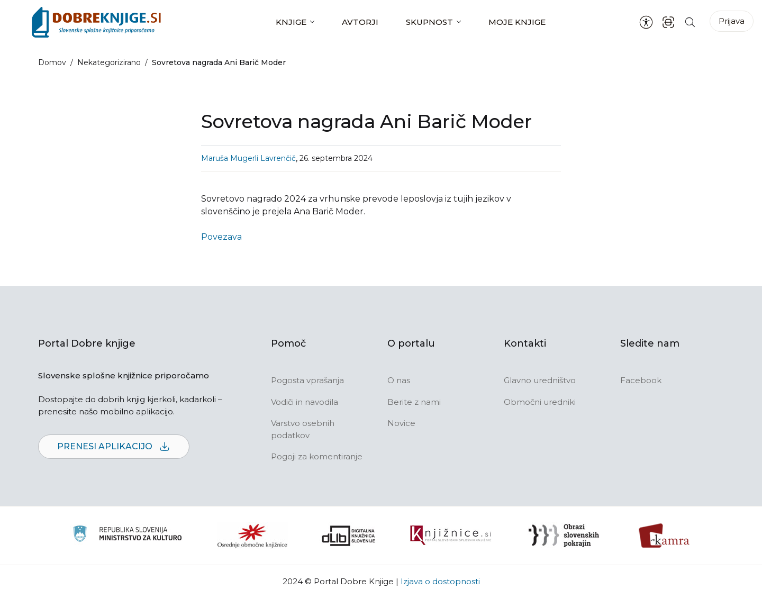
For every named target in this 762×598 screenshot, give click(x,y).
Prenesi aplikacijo (113, 446)
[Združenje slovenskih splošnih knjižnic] (451, 535)
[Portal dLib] (349, 535)
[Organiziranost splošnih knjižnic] (252, 535)
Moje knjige (517, 22)
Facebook (640, 380)
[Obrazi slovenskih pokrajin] (563, 535)
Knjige (291, 22)
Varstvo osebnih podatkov (302, 429)
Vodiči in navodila (304, 402)
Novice (401, 423)
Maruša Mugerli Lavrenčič (248, 158)
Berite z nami (414, 402)
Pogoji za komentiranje (316, 456)
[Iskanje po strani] (690, 22)
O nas (398, 380)
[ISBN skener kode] (668, 22)
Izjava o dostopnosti (440, 581)
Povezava (221, 237)
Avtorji (360, 22)
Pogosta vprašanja (307, 380)
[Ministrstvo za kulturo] (127, 535)
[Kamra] (664, 535)
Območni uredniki (540, 402)
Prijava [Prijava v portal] (732, 21)
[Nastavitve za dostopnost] (646, 22)
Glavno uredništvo (540, 380)
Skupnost (429, 22)
